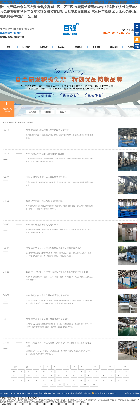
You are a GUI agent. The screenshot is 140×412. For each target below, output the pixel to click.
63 (45, 384)
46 (126, 376)
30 (126, 371)
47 (14, 380)
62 (126, 380)
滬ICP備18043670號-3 (65, 393)
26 (96, 371)
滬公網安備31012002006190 (105, 393)
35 (44, 376)
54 (66, 380)
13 (117, 367)
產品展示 (61, 47)
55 (74, 380)
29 (118, 371)
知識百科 (63, 112)
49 (29, 380)
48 (21, 380)
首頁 (9, 47)
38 (66, 376)
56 (81, 380)
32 (21, 376)
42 (96, 376)
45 (118, 376)
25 (88, 371)
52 (51, 380)
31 (14, 376)
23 (74, 371)
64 (53, 384)
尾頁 (94, 384)
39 (74, 376)
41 (88, 376)
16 (21, 371)
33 (29, 376)
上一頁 (25, 367)
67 (75, 384)
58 (96, 380)
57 (88, 380)
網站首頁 (21, 122)
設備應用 (78, 47)
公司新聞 (32, 112)
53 (59, 380)
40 (81, 376)
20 (51, 371)
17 (29, 371)
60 (111, 380)
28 (111, 371)
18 (36, 371)
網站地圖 (122, 21)
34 (36, 376)
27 (104, 371)
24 (81, 371)
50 (36, 380)
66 (67, 384)
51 (44, 380)
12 (110, 367)
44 (111, 376)
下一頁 (84, 384)
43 (104, 376)
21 (59, 371)
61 (118, 380)
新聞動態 (43, 47)
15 (14, 371)
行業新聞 (47, 112)
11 (102, 367)
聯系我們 (134, 21)
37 (59, 376)
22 (66, 371)
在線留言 (131, 47)
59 (104, 380)
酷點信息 (87, 393)
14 (125, 367)
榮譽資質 (96, 47)
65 (60, 384)
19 (44, 371)
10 (95, 367)
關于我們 (26, 47)
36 (51, 376)
